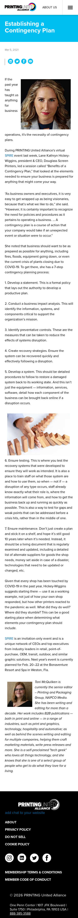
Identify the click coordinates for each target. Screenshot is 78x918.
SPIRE (9, 155)
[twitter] (34, 858)
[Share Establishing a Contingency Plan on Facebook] (23, 62)
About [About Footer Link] (10, 822)
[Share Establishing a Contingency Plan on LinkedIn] (10, 62)
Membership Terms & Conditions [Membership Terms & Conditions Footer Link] (33, 872)
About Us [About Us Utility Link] (49, 7)
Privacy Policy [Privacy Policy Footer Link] (18, 829)
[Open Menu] (70, 7)
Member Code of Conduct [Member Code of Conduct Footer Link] (28, 879)
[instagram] (9, 858)
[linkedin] (21, 858)
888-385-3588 (20, 913)
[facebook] (46, 858)
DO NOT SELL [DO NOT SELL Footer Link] (15, 836)
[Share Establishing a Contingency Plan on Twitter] (17, 62)
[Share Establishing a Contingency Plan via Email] (30, 62)
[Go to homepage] (39, 807)
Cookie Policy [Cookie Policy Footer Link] (17, 844)
